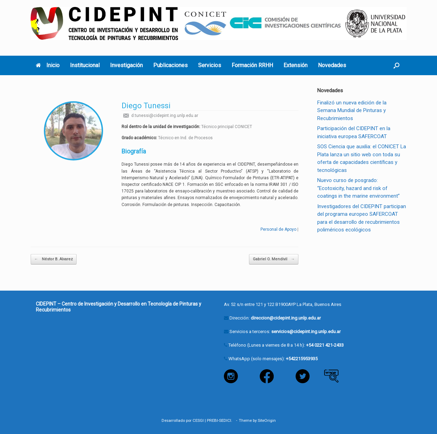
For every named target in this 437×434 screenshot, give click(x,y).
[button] (396, 65)
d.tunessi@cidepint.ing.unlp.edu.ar (160, 115)
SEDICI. (226, 420)
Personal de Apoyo (278, 229)
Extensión (295, 65)
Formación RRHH (252, 65)
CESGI (198, 420)
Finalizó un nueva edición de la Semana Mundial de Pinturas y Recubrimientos (352, 110)
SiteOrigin (267, 420)
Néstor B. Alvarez (53, 259)
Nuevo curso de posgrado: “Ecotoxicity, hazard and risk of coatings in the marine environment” (358, 188)
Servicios (209, 65)
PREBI (212, 420)
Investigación (126, 65)
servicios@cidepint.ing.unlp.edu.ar (306, 331)
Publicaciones (170, 65)
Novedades (332, 65)
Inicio (48, 65)
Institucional (85, 65)
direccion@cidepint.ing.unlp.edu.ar (286, 318)
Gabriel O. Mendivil (274, 259)
